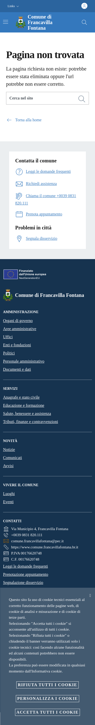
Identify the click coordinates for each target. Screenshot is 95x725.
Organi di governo (18, 320)
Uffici (8, 337)
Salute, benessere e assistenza (27, 413)
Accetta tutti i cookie (47, 712)
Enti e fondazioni (17, 345)
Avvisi (8, 466)
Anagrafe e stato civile (21, 397)
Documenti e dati (17, 369)
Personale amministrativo (23, 361)
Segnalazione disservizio (23, 582)
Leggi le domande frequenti (25, 566)
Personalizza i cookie (47, 698)
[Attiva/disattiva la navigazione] (6, 22)
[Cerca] (84, 22)
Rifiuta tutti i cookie (47, 685)
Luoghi (9, 494)
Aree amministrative (19, 329)
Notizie (9, 449)
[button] (14, 6)
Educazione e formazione (23, 405)
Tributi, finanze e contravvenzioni (30, 421)
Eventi (8, 502)
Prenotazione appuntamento (25, 574)
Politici (9, 353)
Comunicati (12, 458)
